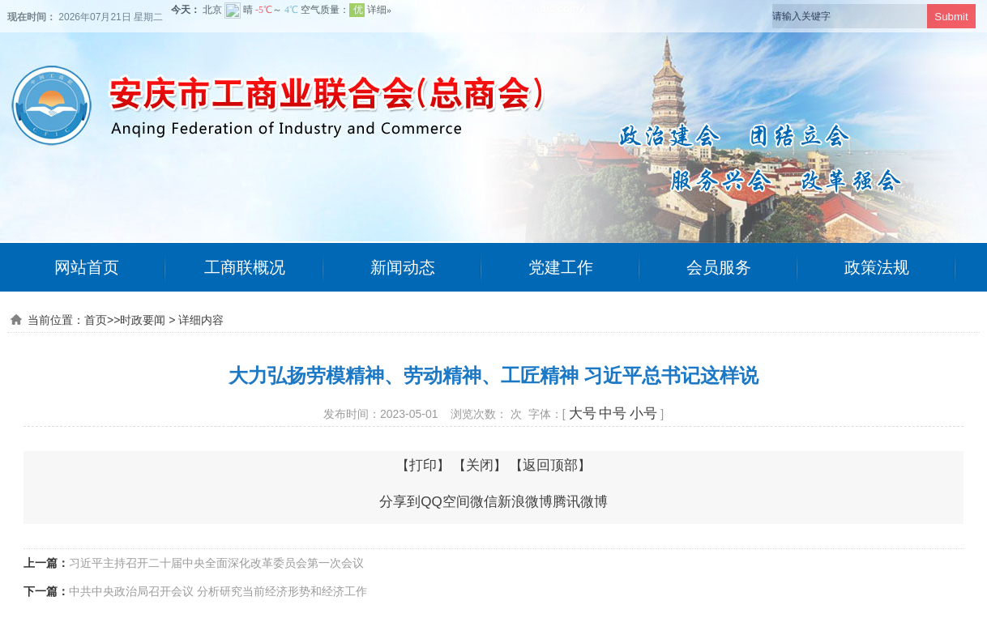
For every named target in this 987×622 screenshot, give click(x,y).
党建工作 (560, 267)
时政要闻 (142, 319)
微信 (484, 501)
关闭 (480, 465)
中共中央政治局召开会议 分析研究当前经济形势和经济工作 (218, 591)
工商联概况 (244, 267)
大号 (582, 413)
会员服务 (718, 267)
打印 (423, 465)
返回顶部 (550, 465)
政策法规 (876, 267)
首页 (95, 319)
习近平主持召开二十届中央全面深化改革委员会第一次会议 (216, 562)
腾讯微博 (580, 501)
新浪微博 (525, 501)
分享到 (400, 501)
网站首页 (86, 267)
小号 (643, 413)
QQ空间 (445, 501)
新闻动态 (402, 267)
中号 (612, 413)
